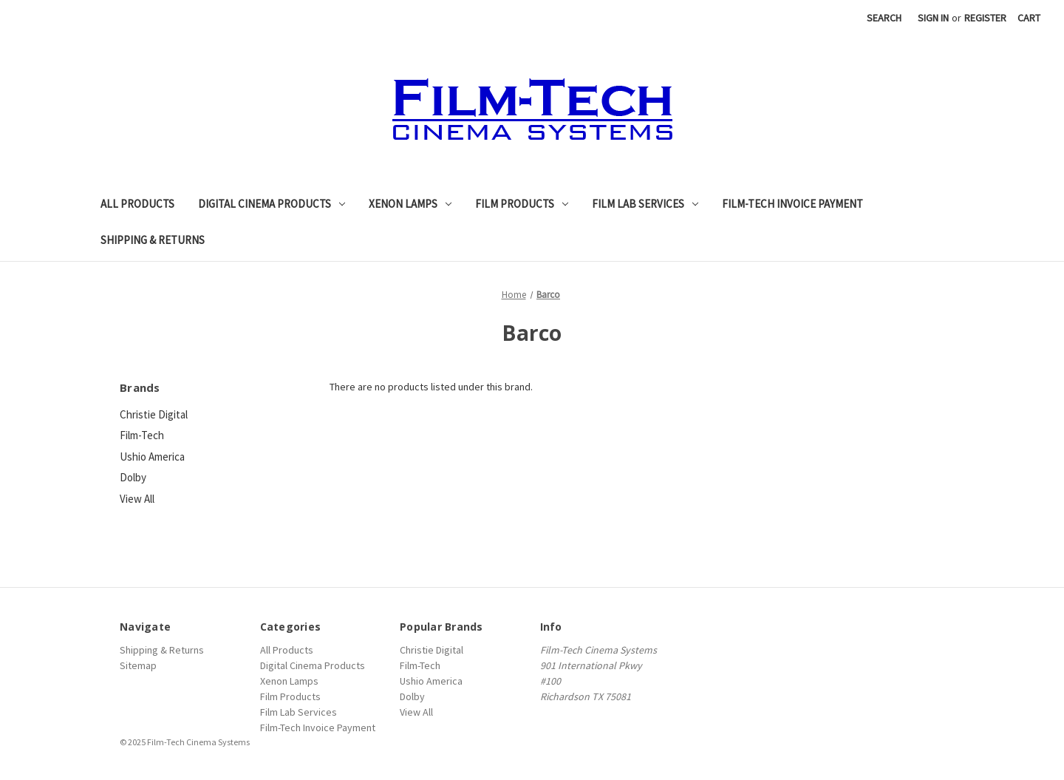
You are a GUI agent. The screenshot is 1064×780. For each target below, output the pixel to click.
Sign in (933, 17)
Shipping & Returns (152, 240)
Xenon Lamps (410, 204)
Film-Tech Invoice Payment (792, 204)
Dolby (133, 477)
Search (884, 17)
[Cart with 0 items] (1028, 18)
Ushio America (152, 457)
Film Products (521, 204)
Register (985, 17)
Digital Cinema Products (271, 204)
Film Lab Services (645, 204)
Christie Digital (154, 414)
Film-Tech (142, 435)
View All (137, 499)
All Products (137, 204)
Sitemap (138, 665)
